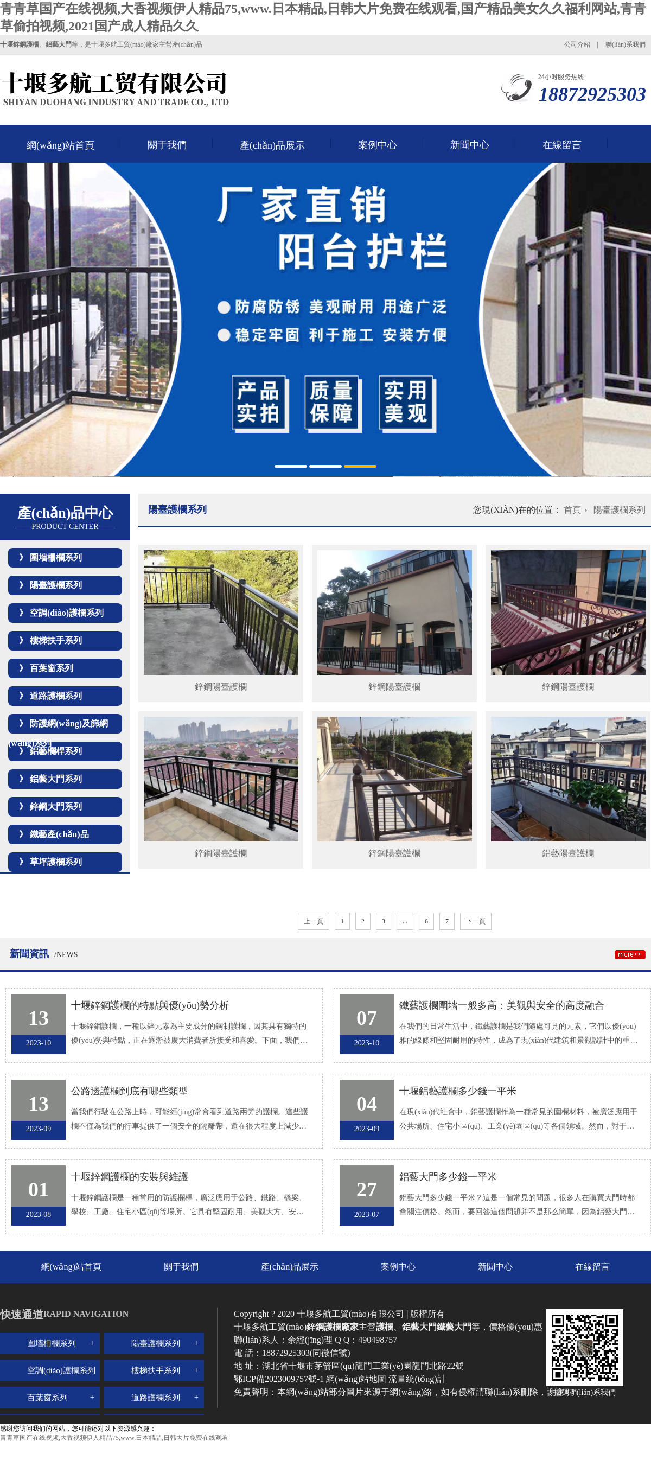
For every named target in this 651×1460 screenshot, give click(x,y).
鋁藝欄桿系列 (56, 751)
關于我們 (167, 144)
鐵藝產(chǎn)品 (59, 834)
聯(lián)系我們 (625, 44)
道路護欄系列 (56, 695)
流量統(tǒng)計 (416, 1379)
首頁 (572, 509)
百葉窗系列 (51, 668)
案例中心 (377, 144)
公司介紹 (577, 44)
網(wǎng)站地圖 (356, 1379)
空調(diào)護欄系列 (67, 612)
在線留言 (562, 144)
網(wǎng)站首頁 (60, 145)
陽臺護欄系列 (56, 585)
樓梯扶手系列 (56, 640)
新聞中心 (469, 144)
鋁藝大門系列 (56, 778)
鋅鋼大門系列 (56, 806)
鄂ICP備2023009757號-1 (280, 1379)
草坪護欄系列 (56, 861)
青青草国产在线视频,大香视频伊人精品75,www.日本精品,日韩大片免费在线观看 (114, 1438)
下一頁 (476, 921)
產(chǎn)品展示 (272, 145)
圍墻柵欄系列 (56, 557)
